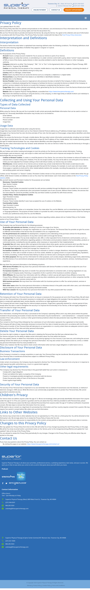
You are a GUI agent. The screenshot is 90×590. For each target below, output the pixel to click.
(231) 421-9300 (78, 6)
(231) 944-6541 (78, 4)
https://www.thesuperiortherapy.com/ (61, 91)
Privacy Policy (37, 585)
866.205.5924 (9, 505)
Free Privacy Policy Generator (71, 35)
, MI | (54, 4)
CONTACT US (55, 10)
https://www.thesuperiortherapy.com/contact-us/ (43, 444)
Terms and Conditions (58, 585)
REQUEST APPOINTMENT (73, 10)
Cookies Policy (46, 585)
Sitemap (29, 585)
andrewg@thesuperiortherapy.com (16, 509)
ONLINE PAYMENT (39, 10)
